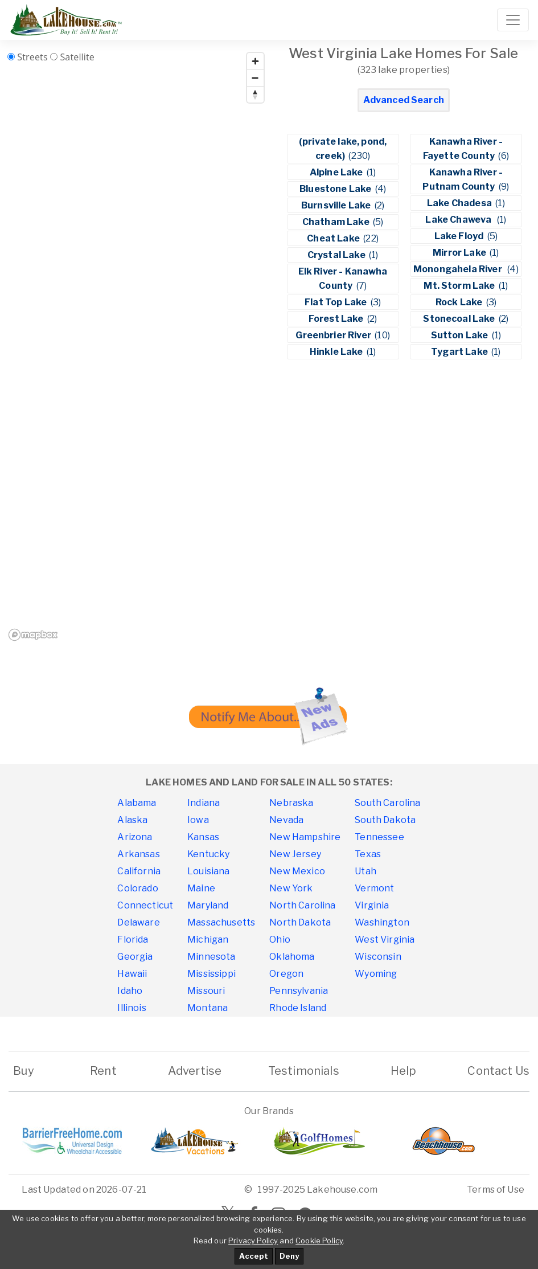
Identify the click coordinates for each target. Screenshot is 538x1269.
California (139, 871)
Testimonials (303, 1071)
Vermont (374, 888)
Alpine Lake (337, 172)
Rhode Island (297, 1007)
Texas (368, 854)
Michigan (207, 939)
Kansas (203, 837)
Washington (382, 922)
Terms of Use (495, 1189)
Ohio (279, 939)
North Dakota (300, 922)
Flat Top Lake (336, 302)
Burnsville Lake (337, 205)
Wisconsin (378, 956)
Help (403, 1071)
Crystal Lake (337, 254)
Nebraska (291, 802)
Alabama (136, 802)
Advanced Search (403, 100)
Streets (32, 57)
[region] (137, 346)
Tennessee (379, 837)
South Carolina (387, 802)
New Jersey (295, 854)
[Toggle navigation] (513, 20)
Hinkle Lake (337, 351)
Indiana (203, 802)
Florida (132, 939)
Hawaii (132, 973)
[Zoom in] (255, 61)
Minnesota (211, 956)
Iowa (198, 819)
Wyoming (376, 973)
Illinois (131, 1007)
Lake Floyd (460, 236)
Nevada (286, 819)
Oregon (286, 973)
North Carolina (302, 905)
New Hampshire (304, 837)
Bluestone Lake (336, 188)
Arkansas (138, 854)
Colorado (137, 888)
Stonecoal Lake (459, 318)
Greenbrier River (334, 335)
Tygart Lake (460, 351)
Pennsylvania (298, 990)
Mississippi (211, 973)
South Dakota (385, 819)
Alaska (132, 819)
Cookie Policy (319, 1240)
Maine (201, 888)
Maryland (207, 905)
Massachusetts (221, 922)
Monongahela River (459, 269)
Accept (253, 1255)
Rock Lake (460, 302)
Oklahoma (291, 956)
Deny (289, 1255)
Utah (365, 871)
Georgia (135, 956)
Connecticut (145, 905)
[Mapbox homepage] (33, 634)
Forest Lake (337, 318)
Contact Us (498, 1071)
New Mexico (297, 871)
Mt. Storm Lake (460, 285)
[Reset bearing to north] (255, 94)
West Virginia (384, 939)
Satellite (77, 57)
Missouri (206, 990)
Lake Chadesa (460, 203)
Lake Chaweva (460, 219)
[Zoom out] (255, 77)
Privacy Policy (253, 1240)
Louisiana (208, 871)
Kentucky (208, 854)
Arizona (134, 837)
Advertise (194, 1071)
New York (291, 888)
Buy (24, 1071)
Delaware (138, 922)
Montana (207, 1007)
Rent (103, 1071)
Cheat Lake (334, 238)
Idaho (129, 990)
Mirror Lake (460, 252)
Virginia (372, 905)
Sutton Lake (460, 335)
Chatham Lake (336, 221)
